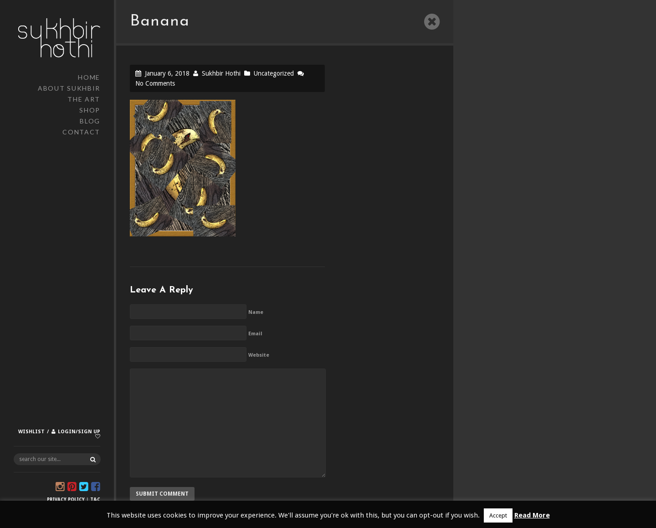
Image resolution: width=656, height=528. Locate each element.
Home (89, 77)
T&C (95, 499)
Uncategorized (274, 73)
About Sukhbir (69, 88)
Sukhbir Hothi (221, 73)
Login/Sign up (79, 432)
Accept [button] (498, 515)
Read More (532, 515)
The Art (83, 99)
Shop (89, 110)
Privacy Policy (66, 499)
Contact (81, 132)
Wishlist (31, 432)
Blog (90, 121)
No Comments (155, 83)
